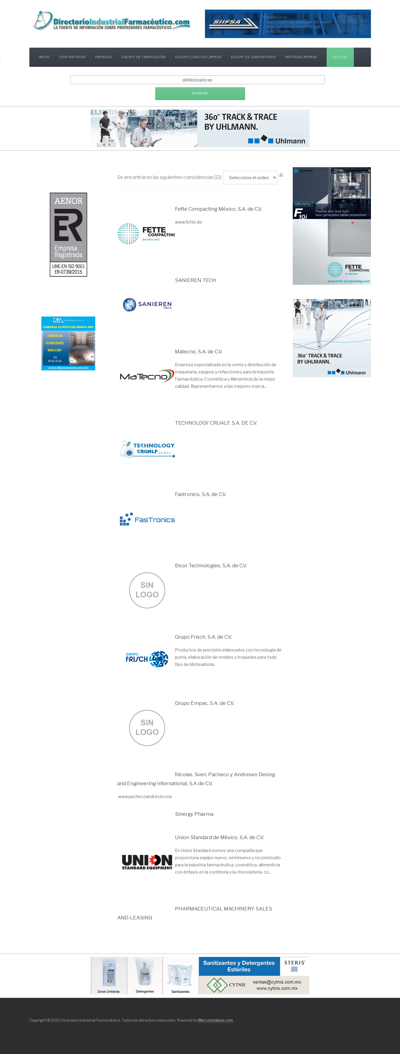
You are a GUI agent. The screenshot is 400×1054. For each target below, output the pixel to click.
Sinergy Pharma (194, 814)
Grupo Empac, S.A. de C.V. (204, 703)
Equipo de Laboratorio (253, 57)
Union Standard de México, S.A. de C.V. (219, 837)
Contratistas (72, 57)
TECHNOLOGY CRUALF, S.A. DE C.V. (216, 423)
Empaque (103, 57)
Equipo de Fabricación (144, 57)
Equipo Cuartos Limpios (198, 57)
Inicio (44, 57)
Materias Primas (301, 57)
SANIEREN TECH (195, 280)
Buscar (340, 57)
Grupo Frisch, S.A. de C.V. (203, 637)
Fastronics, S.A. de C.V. (200, 494)
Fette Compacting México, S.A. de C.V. (218, 209)
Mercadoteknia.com (215, 1020)
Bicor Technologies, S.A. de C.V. (211, 566)
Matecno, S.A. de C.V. (198, 352)
